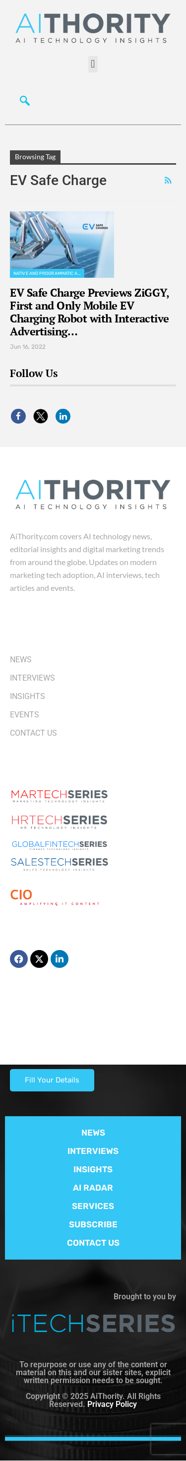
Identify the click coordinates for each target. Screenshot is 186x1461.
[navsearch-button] (22, 100)
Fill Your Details (52, 1080)
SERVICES (93, 1206)
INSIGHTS (93, 1169)
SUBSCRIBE (93, 1224)
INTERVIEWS (93, 1151)
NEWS (93, 1133)
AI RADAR (93, 1188)
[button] (93, 64)
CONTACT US (93, 1243)
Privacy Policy (112, 1404)
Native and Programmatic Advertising (48, 273)
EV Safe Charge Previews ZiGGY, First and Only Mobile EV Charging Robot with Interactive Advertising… (89, 311)
